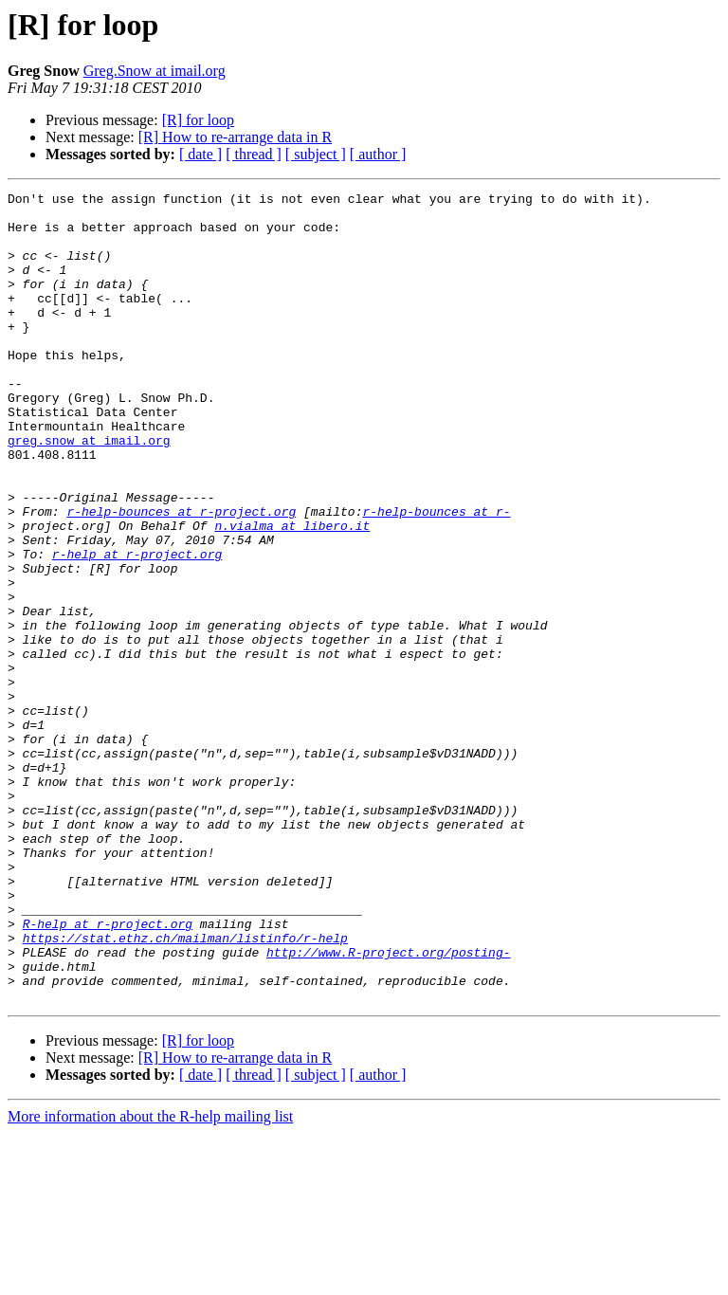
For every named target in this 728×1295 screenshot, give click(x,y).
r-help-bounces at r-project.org (181, 576)
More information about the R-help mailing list (150, 1278)
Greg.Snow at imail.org (154, 71)
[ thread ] (254, 154)
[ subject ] (315, 154)
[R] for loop (198, 120)
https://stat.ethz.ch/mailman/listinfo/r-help (185, 1088)
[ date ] (200, 154)
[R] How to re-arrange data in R (235, 137)
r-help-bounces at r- (436, 576)
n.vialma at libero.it (292, 593)
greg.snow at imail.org (89, 491)
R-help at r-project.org (107, 1071)
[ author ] (378, 154)
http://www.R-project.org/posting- (388, 1105)
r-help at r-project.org (137, 627)
